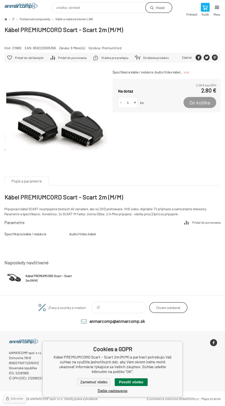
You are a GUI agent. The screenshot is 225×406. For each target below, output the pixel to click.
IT (13, 19)
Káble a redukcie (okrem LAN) (74, 19)
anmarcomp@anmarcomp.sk (117, 321)
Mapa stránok (211, 399)
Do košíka (199, 102)
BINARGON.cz (189, 399)
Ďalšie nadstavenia (112, 391)
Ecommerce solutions (162, 399)
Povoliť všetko (131, 382)
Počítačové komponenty (35, 19)
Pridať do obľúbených (29, 58)
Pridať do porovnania (72, 58)
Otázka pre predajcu (114, 58)
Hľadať (160, 7)
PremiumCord (112, 48)
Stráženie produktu (156, 58)
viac (187, 72)
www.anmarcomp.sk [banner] (23, 6)
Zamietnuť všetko (93, 382)
